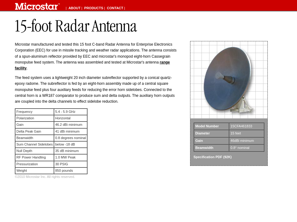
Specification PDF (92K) (212, 157)
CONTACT (115, 8)
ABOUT (74, 8)
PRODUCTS (93, 8)
